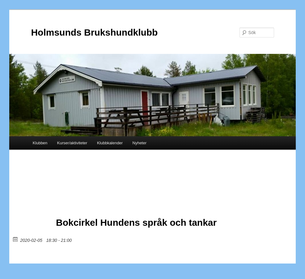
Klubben (40, 143)
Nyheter (140, 143)
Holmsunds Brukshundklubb (94, 32)
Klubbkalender (110, 143)
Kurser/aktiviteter (72, 143)
